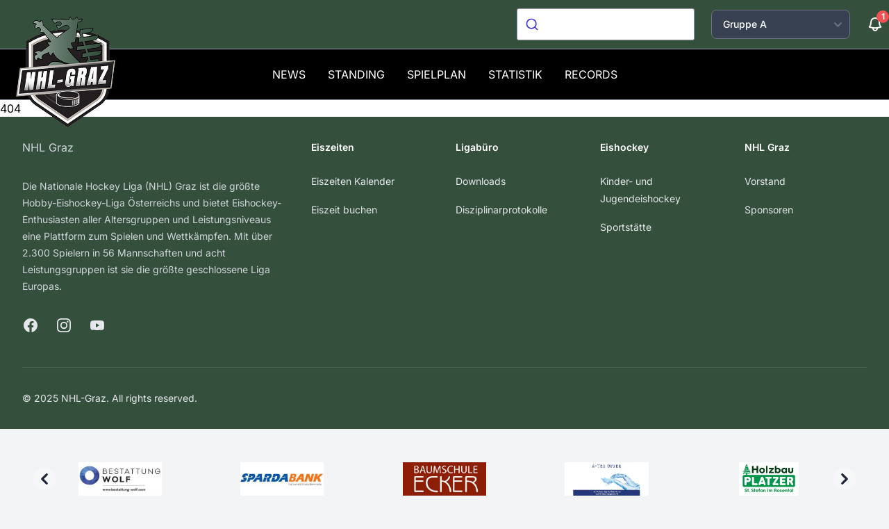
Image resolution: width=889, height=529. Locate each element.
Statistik (515, 74)
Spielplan (436, 74)
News (289, 74)
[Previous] (44, 479)
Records (591, 74)
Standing (356, 74)
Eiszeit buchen (344, 209)
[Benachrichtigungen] (875, 24)
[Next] (844, 479)
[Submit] (533, 24)
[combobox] (606, 24)
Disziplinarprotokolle (501, 209)
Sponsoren (769, 209)
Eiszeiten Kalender (352, 181)
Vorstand (765, 181)
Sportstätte (625, 227)
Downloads (481, 181)
